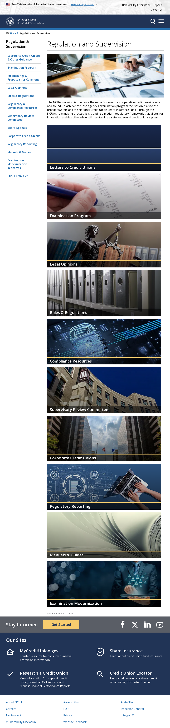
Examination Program (21, 67)
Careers (11, 709)
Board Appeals (17, 128)
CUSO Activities (17, 176)
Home (13, 33)
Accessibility (71, 702)
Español (158, 5)
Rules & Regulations (20, 96)
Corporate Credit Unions (23, 136)
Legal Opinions (17, 88)
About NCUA (14, 702)
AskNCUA (126, 702)
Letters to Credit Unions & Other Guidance (23, 57)
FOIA (66, 709)
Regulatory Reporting (22, 144)
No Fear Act (13, 715)
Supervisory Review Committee (20, 118)
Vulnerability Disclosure (21, 722)
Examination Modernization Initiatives (17, 164)
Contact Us (157, 9)
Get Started (61, 624)
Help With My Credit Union (135, 5)
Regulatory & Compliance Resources (22, 106)
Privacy (67, 715)
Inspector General (132, 709)
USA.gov (125, 715)
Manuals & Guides (19, 152)
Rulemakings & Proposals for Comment (23, 77)
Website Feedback (75, 722)
